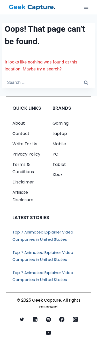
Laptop (60, 133)
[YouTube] (48, 333)
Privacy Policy (26, 154)
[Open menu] (86, 7)
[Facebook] (62, 319)
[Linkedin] (35, 319)
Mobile (59, 144)
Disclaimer (23, 182)
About (18, 123)
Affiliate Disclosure (22, 196)
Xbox (58, 175)
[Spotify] (48, 319)
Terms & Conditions (23, 168)
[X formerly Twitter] (22, 319)
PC (55, 154)
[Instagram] (75, 319)
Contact (20, 133)
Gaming (61, 123)
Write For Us (24, 144)
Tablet (59, 164)
